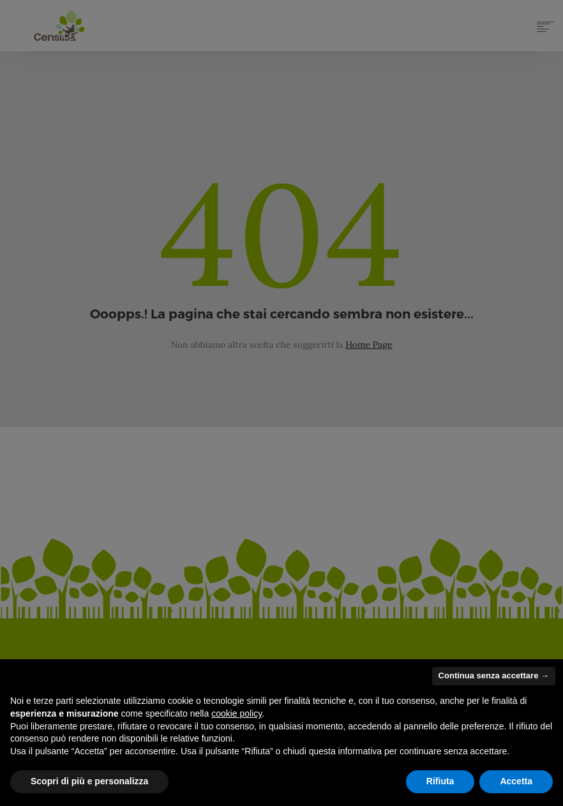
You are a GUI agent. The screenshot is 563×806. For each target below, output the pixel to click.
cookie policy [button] (236, 713)
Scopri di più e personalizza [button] (89, 781)
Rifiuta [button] (440, 781)
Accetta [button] (516, 781)
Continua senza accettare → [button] (494, 675)
